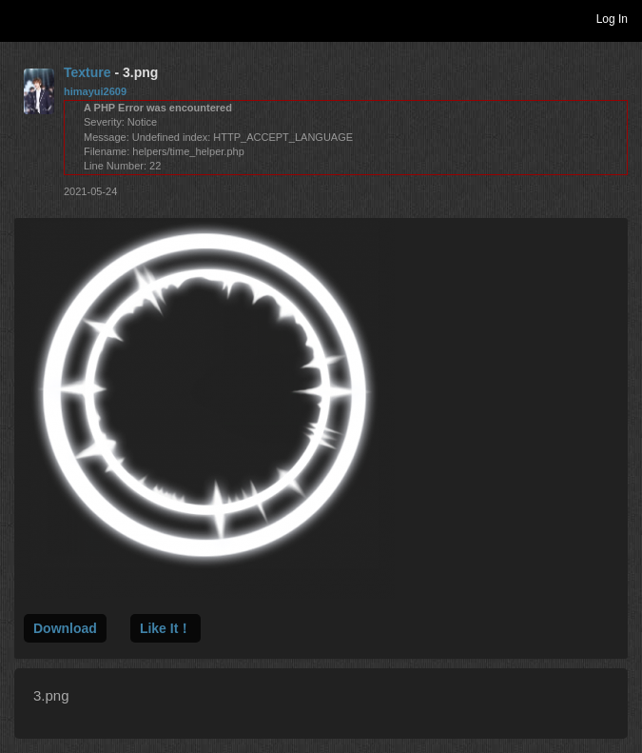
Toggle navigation (23, 18)
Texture (87, 72)
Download (65, 628)
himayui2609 (95, 91)
